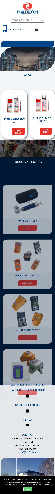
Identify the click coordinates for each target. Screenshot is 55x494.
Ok (27, 489)
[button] (36, 29)
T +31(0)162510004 (18, 29)
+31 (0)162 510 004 (27, 452)
